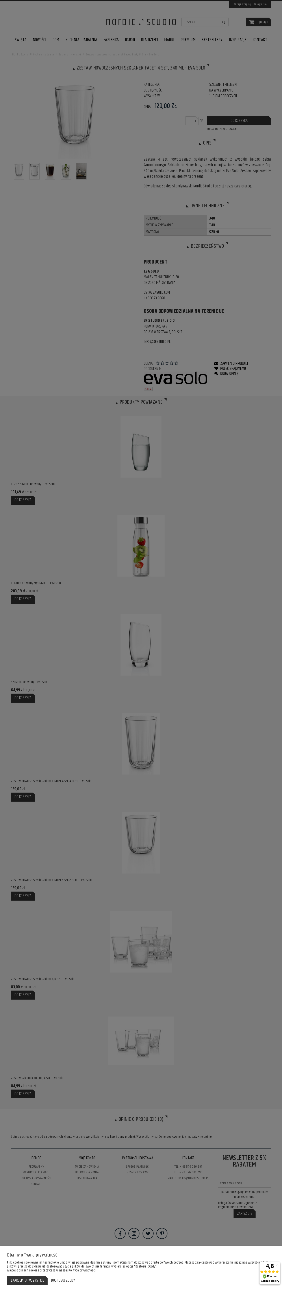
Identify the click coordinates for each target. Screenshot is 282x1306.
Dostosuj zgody (63, 1280)
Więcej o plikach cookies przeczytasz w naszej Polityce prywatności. (51, 1270)
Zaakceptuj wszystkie (27, 1280)
